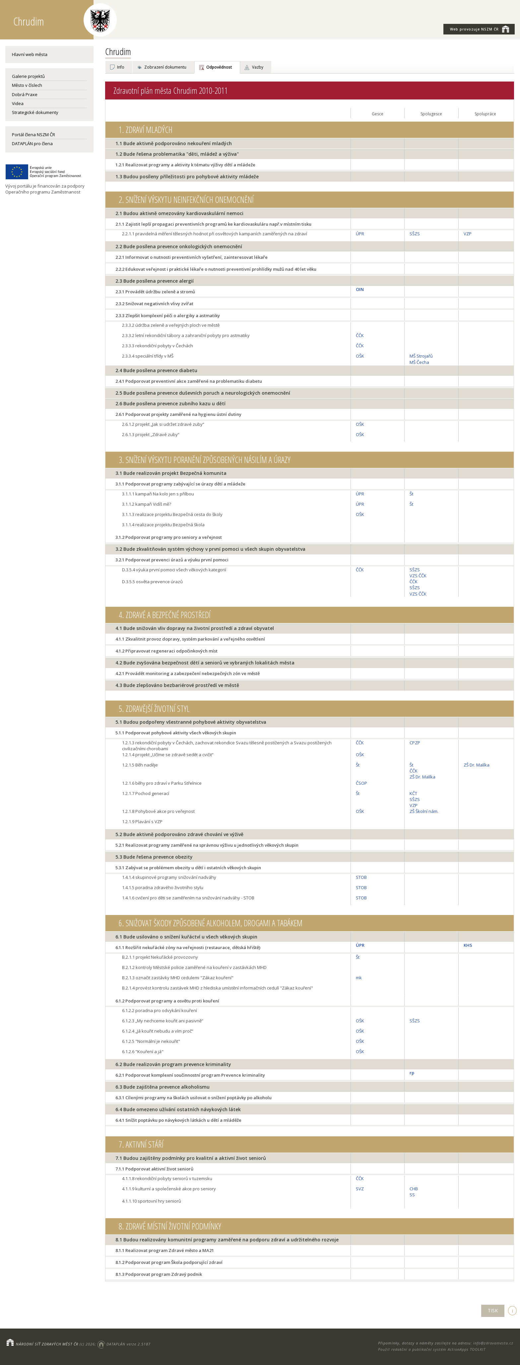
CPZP (415, 743)
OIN (360, 289)
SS (412, 1195)
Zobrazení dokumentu (165, 67)
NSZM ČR (479, 28)
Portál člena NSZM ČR (33, 135)
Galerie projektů (28, 76)
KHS (468, 945)
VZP (468, 234)
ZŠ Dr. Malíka (422, 777)
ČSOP (361, 783)
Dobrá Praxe (24, 94)
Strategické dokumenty (35, 112)
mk (359, 978)
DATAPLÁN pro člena (32, 143)
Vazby (257, 67)
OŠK (360, 356)
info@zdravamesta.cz (493, 1342)
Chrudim (118, 51)
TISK (493, 1310)
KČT (413, 793)
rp (412, 1073)
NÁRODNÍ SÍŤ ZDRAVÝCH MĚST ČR (47, 1343)
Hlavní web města (29, 54)
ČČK (360, 335)
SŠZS (415, 234)
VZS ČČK (418, 576)
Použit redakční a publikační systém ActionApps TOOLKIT (432, 1349)
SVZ (360, 1189)
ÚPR (360, 234)
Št (411, 494)
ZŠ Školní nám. (424, 811)
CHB (414, 1189)
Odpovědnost (219, 67)
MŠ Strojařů (421, 356)
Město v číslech (27, 85)
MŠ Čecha (419, 362)
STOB (361, 877)
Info (120, 67)
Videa (18, 103)
